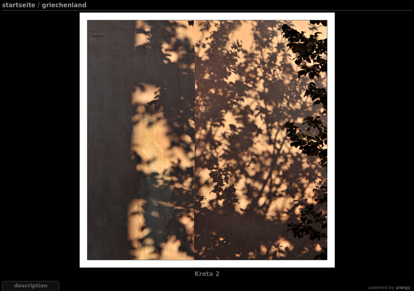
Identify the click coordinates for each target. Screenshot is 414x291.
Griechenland (64, 5)
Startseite (18, 5)
